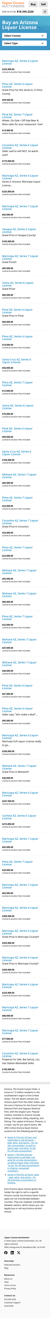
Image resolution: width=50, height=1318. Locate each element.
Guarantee (9, 1306)
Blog (6, 1268)
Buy (33, 4)
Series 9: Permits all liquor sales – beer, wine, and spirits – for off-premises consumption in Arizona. (23, 1178)
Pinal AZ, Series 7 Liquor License (17, 116)
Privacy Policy (10, 1288)
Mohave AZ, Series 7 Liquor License (19, 476)
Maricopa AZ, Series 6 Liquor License (20, 62)
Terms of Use (10, 1285)
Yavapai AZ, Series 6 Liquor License (19, 230)
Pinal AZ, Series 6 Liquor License (17, 311)
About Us (8, 1279)
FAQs (6, 1282)
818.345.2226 (10, 1299)
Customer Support (12, 1302)
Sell (43, 4)
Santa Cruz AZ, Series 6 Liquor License (16, 361)
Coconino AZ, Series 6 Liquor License (20, 146)
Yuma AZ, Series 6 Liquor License (18, 284)
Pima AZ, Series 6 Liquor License (17, 85)
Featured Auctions (12, 1264)
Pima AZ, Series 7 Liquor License (17, 384)
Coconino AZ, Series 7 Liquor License (20, 522)
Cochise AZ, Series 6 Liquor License (19, 817)
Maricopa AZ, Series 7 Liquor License (20, 207)
